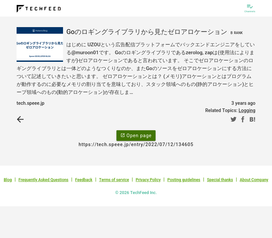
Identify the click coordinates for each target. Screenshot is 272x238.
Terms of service (114, 180)
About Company (254, 180)
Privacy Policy (148, 180)
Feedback (84, 180)
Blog (8, 180)
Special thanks (220, 180)
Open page (136, 135)
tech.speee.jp (30, 103)
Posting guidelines (183, 180)
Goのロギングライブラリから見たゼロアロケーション (155, 32)
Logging (246, 110)
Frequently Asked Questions (44, 180)
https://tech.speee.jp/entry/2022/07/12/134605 (136, 144)
